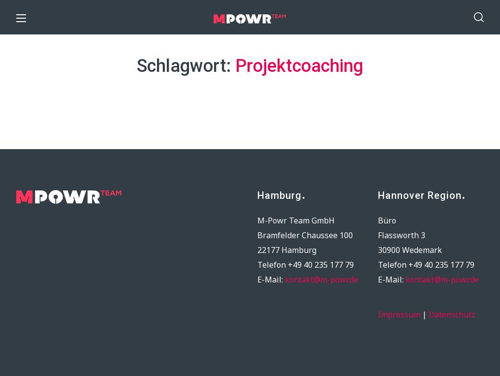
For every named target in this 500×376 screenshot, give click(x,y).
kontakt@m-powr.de (321, 279)
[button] (479, 17)
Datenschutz (452, 314)
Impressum (399, 314)
